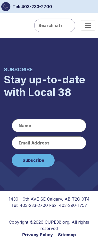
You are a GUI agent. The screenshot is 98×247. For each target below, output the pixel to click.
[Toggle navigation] (88, 25)
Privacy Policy (37, 234)
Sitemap (67, 234)
